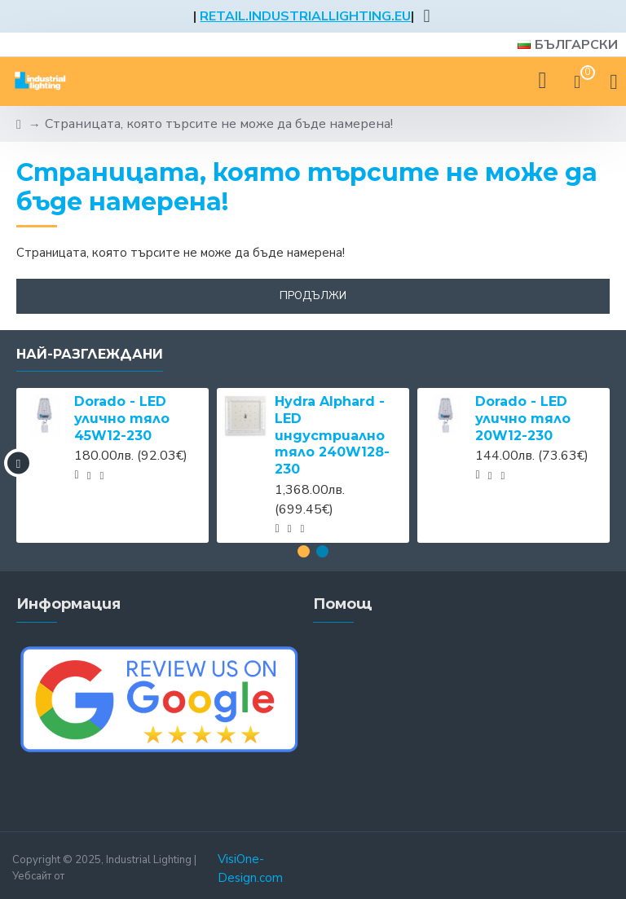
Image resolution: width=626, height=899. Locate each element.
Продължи (313, 296)
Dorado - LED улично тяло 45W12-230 (122, 418)
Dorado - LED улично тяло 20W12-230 (523, 418)
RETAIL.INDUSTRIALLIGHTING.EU (305, 16)
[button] (18, 463)
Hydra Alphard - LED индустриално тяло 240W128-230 (332, 435)
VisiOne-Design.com (250, 868)
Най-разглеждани (89, 354)
